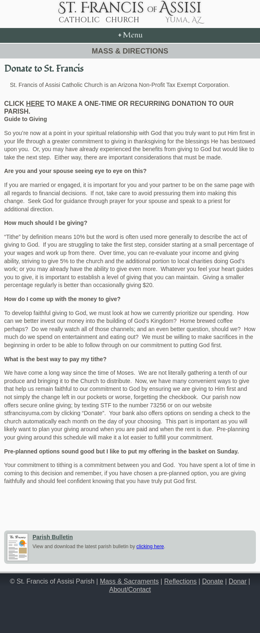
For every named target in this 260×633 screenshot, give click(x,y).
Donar (238, 581)
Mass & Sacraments (129, 581)
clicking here (150, 546)
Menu (130, 35)
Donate (212, 581)
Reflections (180, 581)
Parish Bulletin (52, 537)
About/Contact (130, 589)
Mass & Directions (130, 51)
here (35, 103)
